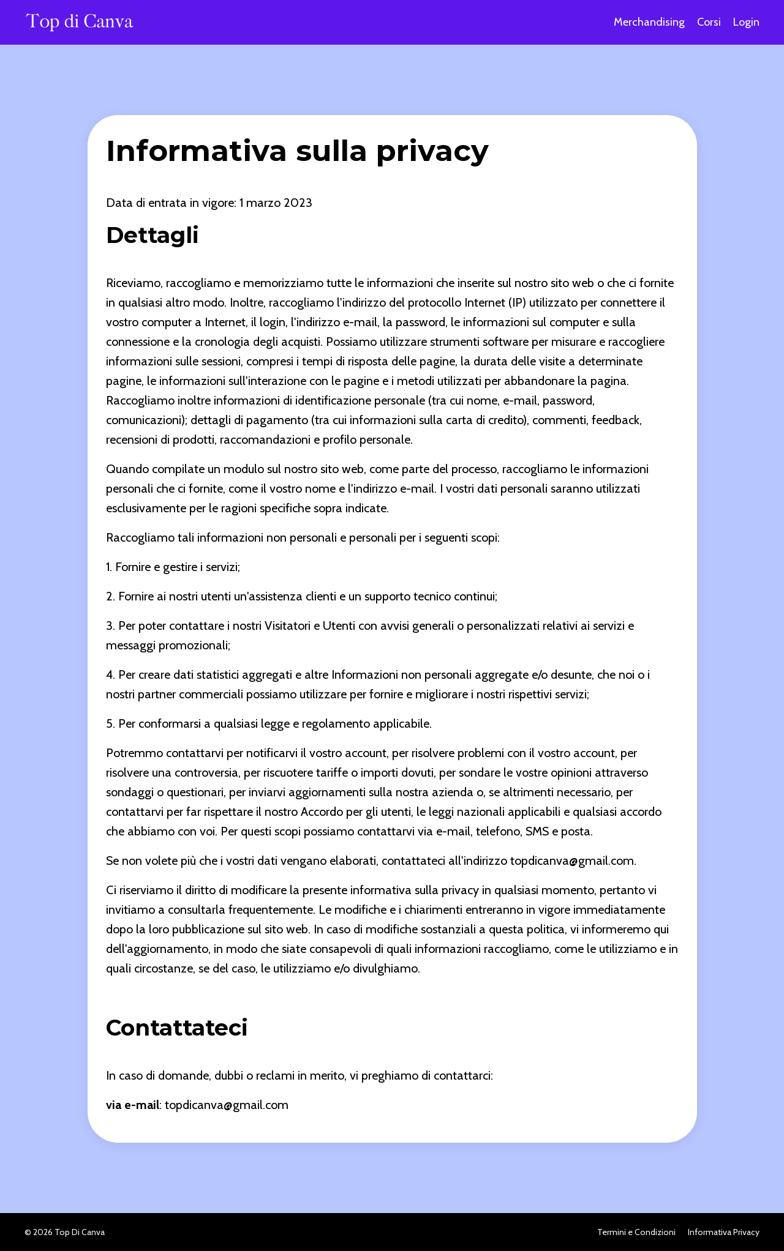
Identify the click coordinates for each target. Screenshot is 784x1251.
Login (746, 22)
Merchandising (649, 22)
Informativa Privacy (724, 1232)
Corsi (709, 22)
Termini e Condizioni (636, 1232)
